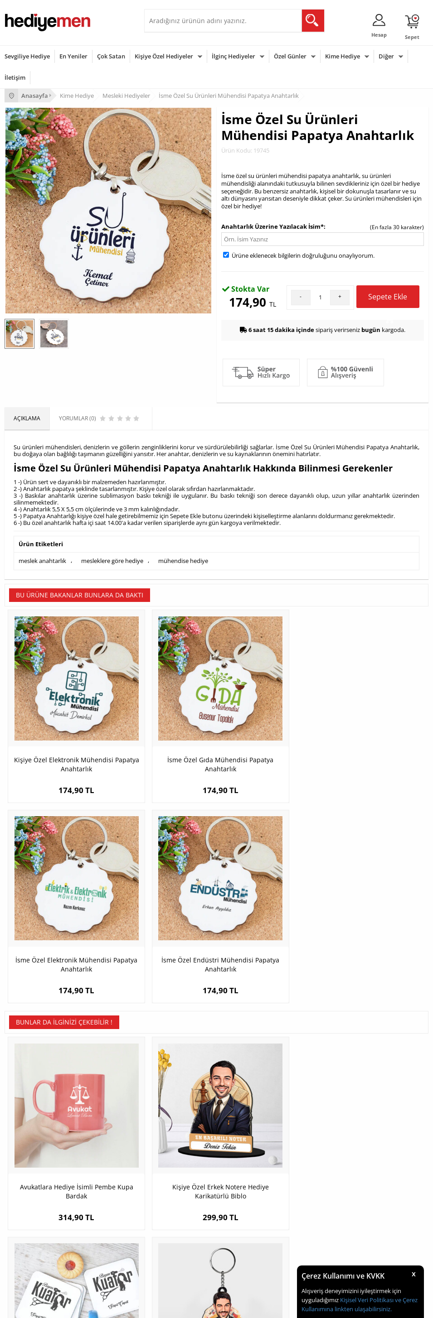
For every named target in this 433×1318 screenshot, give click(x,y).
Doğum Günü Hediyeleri (35, 1216)
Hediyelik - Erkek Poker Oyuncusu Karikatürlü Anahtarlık (375, 927)
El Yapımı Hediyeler (173, 1133)
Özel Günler (290, 56)
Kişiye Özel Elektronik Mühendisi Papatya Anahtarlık (57, 728)
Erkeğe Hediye (167, 1202)
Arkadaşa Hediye (170, 1256)
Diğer (386, 56)
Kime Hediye (342, 56)
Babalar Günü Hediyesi (34, 1270)
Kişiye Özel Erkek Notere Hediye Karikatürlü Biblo (163, 922)
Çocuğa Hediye (168, 1229)
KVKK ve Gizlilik (23, 1146)
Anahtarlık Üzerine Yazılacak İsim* (272, 226)
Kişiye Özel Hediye (172, 1092)
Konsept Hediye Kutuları (323, 1092)
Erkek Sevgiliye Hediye (321, 1133)
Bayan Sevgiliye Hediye (322, 1146)
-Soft (169, 1306)
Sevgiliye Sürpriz (169, 1146)
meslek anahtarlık (42, 560)
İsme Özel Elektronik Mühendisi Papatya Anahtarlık (269, 728)
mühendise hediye (183, 560)
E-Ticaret (189, 1306)
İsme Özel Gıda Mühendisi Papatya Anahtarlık (163, 724)
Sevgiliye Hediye (27, 56)
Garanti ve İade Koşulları (35, 1133)
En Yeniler (73, 56)
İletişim (15, 77)
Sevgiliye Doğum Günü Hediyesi (333, 1119)
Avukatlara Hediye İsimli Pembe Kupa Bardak (57, 922)
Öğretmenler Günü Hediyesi (40, 1256)
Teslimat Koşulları (27, 1092)
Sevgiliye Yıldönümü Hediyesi (330, 1160)
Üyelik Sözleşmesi (27, 1106)
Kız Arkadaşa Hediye (174, 1119)
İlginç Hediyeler (233, 56)
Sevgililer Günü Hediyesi (35, 1202)
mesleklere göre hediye (112, 560)
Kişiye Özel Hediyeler (164, 56)
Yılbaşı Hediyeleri (26, 1229)
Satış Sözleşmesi (26, 1119)
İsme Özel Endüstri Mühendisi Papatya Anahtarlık (375, 728)
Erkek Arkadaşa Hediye (178, 1106)
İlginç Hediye (165, 1270)
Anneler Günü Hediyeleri (36, 1243)
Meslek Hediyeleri (171, 1160)
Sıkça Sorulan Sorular (31, 1160)
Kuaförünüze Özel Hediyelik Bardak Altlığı (269, 922)
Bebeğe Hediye (168, 1243)
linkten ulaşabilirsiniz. (362, 1309)
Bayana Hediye (168, 1216)
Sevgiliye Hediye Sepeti (322, 1106)
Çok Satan (111, 56)
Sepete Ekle (387, 300)
